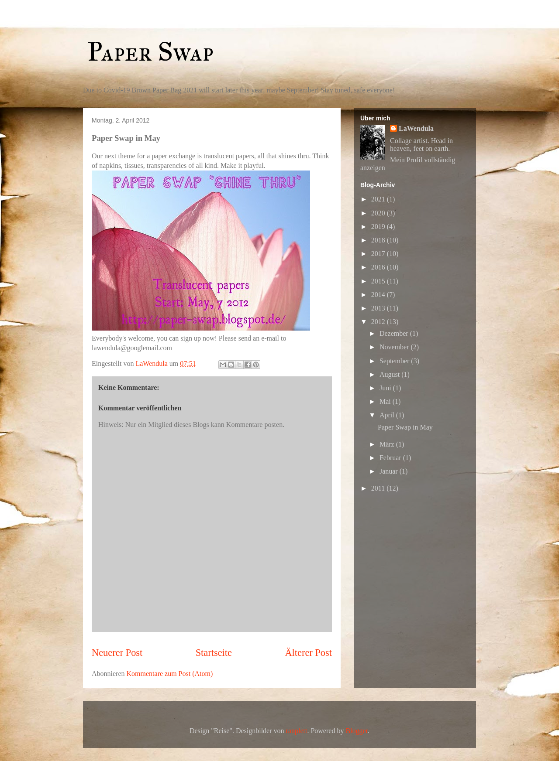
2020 (379, 213)
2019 (379, 226)
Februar (391, 457)
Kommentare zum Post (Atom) (170, 673)
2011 (378, 488)
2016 (379, 267)
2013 (379, 308)
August (390, 374)
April (388, 415)
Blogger (356, 730)
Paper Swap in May (405, 427)
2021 (379, 199)
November (395, 347)
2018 (379, 240)
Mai (386, 401)
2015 (379, 281)
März (388, 444)
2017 (379, 253)
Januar (390, 471)
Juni (386, 388)
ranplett (296, 730)
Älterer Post (308, 652)
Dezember (395, 333)
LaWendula (416, 128)
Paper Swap (150, 52)
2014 (379, 294)
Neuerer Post (117, 652)
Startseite (214, 652)
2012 (379, 321)
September (395, 361)
